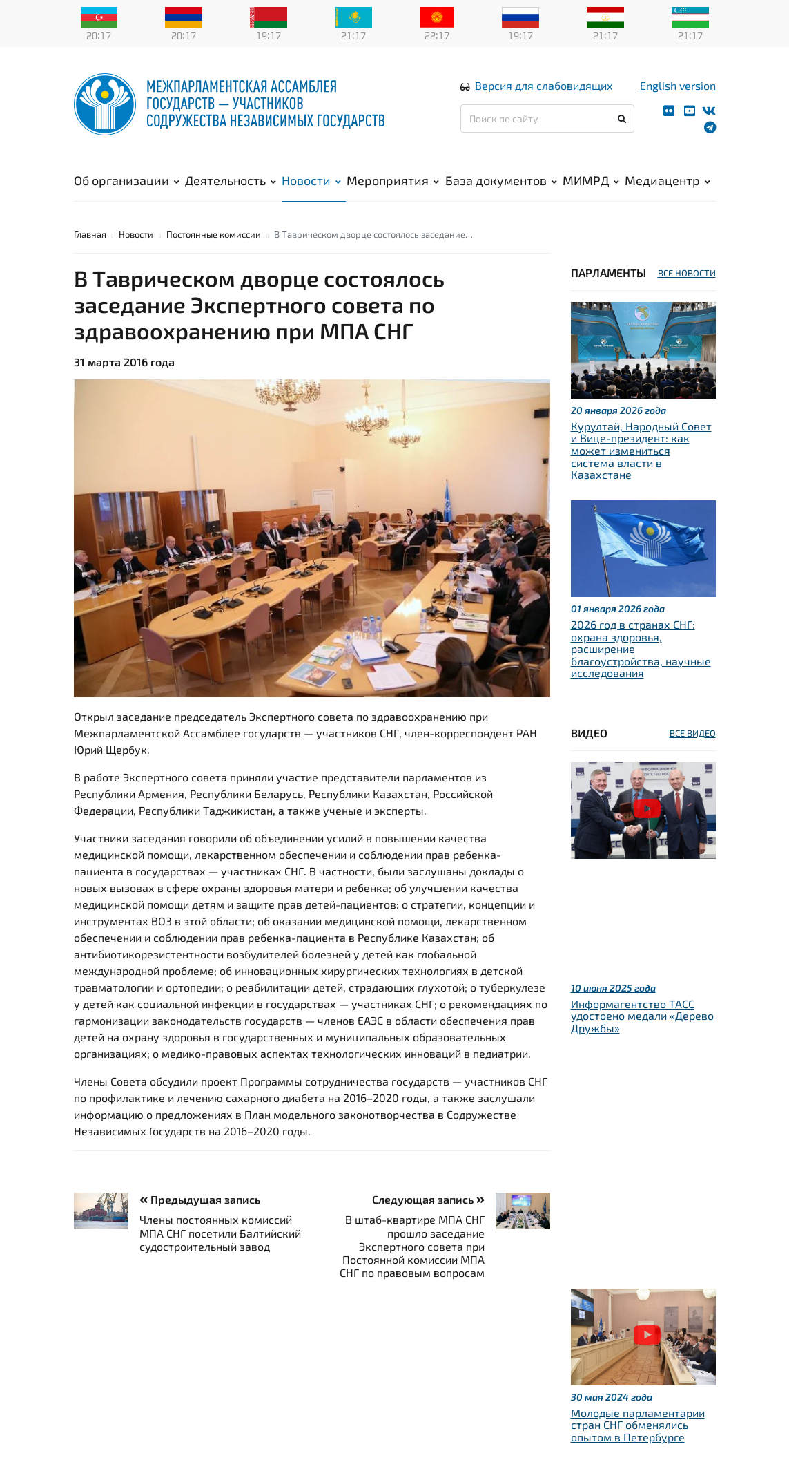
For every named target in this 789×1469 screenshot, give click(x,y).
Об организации (126, 180)
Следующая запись (428, 1199)
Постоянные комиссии (213, 234)
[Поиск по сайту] (547, 118)
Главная (90, 234)
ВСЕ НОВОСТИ (687, 272)
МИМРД (591, 180)
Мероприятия (393, 180)
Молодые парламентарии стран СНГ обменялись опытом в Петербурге (638, 1424)
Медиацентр (667, 180)
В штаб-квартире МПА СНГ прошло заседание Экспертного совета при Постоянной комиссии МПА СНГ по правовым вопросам (412, 1246)
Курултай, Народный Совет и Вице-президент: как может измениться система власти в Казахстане (641, 450)
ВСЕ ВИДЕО (693, 733)
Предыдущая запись (199, 1199)
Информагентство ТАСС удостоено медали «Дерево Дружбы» (642, 1015)
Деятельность (230, 180)
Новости (311, 180)
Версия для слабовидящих (544, 85)
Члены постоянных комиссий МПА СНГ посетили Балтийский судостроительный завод (220, 1232)
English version (678, 85)
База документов (501, 180)
